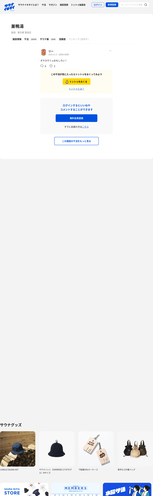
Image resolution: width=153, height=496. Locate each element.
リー (50, 51)
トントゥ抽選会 (78, 4)
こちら (85, 126)
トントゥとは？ (76, 88)
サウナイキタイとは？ (28, 4)
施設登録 (64, 4)
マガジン (53, 4)
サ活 (44, 4)
